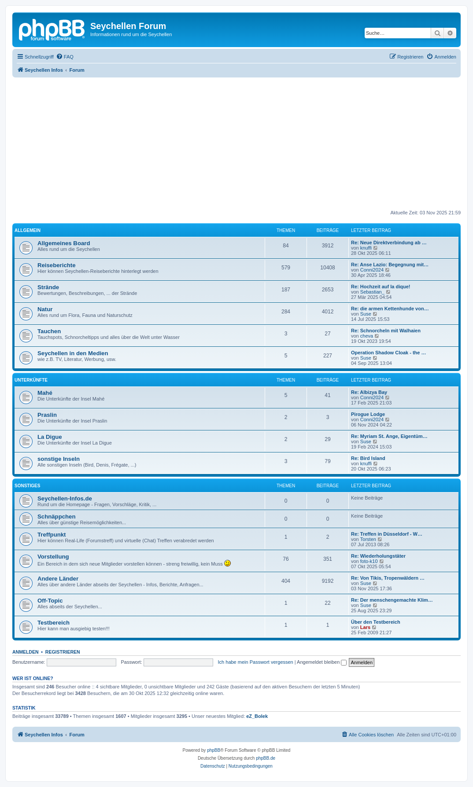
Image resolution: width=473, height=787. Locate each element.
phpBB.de (265, 758)
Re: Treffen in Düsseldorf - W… (386, 534)
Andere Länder (57, 578)
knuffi (366, 247)
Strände (48, 287)
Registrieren (62, 652)
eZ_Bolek (257, 716)
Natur (44, 309)
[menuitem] (65, 56)
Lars (365, 627)
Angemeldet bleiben (322, 662)
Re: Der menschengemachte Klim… (392, 600)
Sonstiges (27, 485)
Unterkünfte (31, 380)
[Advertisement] (242, 143)
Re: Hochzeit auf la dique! (380, 286)
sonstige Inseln (58, 459)
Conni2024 (372, 269)
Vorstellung (53, 556)
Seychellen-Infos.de (64, 498)
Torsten (368, 539)
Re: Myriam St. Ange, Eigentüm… (389, 436)
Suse (365, 313)
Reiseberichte (56, 265)
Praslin (47, 415)
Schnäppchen (56, 516)
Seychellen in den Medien (72, 353)
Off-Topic (50, 600)
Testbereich (53, 622)
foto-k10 (369, 561)
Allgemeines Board (63, 243)
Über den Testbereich (375, 622)
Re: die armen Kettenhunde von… (390, 308)
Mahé (44, 393)
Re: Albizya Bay (369, 392)
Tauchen (49, 331)
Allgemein (28, 230)
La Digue (49, 437)
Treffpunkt (51, 534)
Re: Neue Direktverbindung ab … (389, 242)
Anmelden (25, 652)
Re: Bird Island (368, 458)
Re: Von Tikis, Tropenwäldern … (388, 578)
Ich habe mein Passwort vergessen (255, 662)
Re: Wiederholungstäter (378, 556)
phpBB (213, 750)
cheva (366, 335)
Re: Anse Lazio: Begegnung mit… (390, 264)
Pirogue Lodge (368, 414)
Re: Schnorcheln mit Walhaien (386, 330)
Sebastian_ (372, 291)
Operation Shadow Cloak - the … (388, 352)
